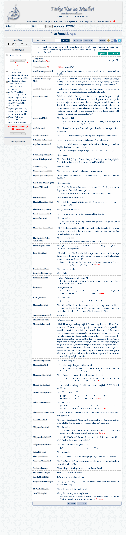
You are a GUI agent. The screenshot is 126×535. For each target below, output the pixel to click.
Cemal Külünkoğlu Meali (42, 159)
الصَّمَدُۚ (112, 60)
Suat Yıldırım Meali (40, 419)
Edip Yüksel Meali (39, 197)
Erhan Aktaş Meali (40, 218)
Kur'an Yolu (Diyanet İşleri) (43, 182)
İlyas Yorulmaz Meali (40, 268)
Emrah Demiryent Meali (42, 213)
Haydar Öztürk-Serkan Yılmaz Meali (41, 239)
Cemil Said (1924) (40, 166)
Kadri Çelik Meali (39, 297)
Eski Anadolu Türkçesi (41, 472)
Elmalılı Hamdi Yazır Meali (43, 202)
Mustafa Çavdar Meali (41, 385)
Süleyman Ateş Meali (41, 427)
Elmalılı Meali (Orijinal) (42, 209)
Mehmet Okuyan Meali (42, 360)
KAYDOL (70, 26)
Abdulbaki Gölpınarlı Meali (43, 71)
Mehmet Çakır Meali (41, 319)
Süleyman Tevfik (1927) (42, 437)
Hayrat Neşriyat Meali (41, 245)
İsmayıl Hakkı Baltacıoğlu (42, 273)
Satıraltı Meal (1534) (41, 477)
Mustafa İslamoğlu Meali (42, 392)
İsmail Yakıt (37, 287)
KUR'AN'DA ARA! (79, 21)
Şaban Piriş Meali (39, 452)
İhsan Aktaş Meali (39, 253)
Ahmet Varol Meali (40, 118)
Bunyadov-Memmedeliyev (43, 481)
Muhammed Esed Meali (42, 375)
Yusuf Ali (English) (40, 493)
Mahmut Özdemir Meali (42, 315)
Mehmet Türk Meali (40, 365)
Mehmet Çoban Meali (41, 324)
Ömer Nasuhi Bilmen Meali (43, 412)
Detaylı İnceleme (39, 61)
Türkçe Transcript (41, 66)
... (96, 124)
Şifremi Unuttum (59, 26)
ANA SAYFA (32, 21)
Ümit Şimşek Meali (40, 456)
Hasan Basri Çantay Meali (42, 228)
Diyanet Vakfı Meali (40, 187)
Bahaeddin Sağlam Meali (42, 139)
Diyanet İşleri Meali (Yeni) (43, 175)
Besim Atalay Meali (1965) (43, 154)
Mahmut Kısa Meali (40, 305)
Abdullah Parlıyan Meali (42, 88)
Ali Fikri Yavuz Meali (40, 135)
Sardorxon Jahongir (40, 468)
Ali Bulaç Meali (39, 128)
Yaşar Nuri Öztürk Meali (42, 460)
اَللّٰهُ (117, 60)
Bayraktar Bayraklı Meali (42, 144)
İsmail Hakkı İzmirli (40, 277)
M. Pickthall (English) (41, 488)
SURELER (43, 21)
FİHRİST (91, 21)
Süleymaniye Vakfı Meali (42, 444)
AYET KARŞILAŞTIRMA (59, 21)
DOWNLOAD (102, 21)
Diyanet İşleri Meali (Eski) (42, 171)
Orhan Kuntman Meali (41, 402)
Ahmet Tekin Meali (40, 96)
